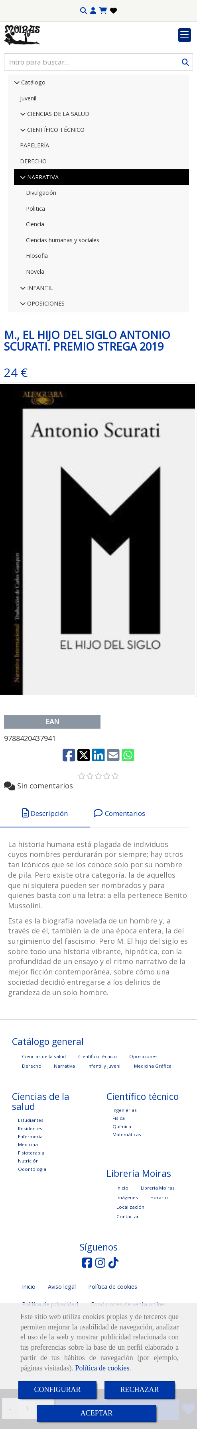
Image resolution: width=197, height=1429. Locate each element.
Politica (35, 257)
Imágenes (127, 1246)
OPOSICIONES (45, 352)
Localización (130, 1256)
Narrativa (64, 1115)
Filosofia (37, 304)
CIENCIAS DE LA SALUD (57, 163)
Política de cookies (102, 1368)
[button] (93, 10)
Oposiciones (143, 1105)
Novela (35, 320)
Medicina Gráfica (152, 1115)
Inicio (122, 1237)
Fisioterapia (31, 1202)
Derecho (31, 1115)
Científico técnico (97, 1105)
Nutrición (28, 1210)
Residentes (30, 1177)
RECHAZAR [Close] (139, 1390)
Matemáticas (126, 1183)
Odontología (32, 1218)
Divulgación (41, 241)
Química (121, 1175)
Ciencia (35, 273)
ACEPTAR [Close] (97, 1413)
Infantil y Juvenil (104, 1115)
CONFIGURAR (57, 1390)
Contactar (127, 1265)
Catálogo (32, 131)
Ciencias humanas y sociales (62, 289)
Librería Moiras (158, 1237)
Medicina (28, 1193)
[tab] (45, 862)
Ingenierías (124, 1159)
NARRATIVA (42, 226)
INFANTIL (39, 337)
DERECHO (33, 210)
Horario (159, 1246)
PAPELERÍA (34, 194)
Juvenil (28, 147)
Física (118, 1167)
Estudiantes (30, 1169)
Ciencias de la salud (44, 1105)
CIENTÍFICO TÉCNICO (55, 178)
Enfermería (30, 1185)
